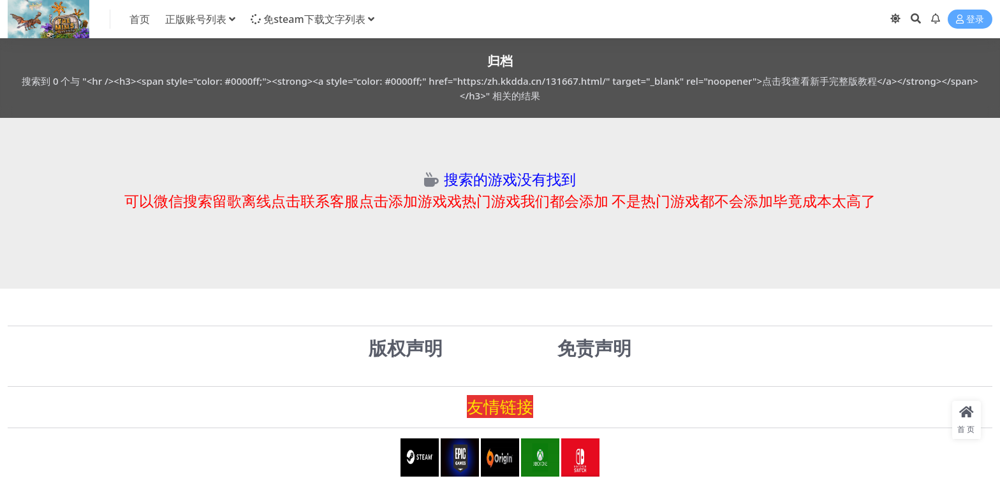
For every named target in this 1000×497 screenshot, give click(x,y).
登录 (970, 19)
